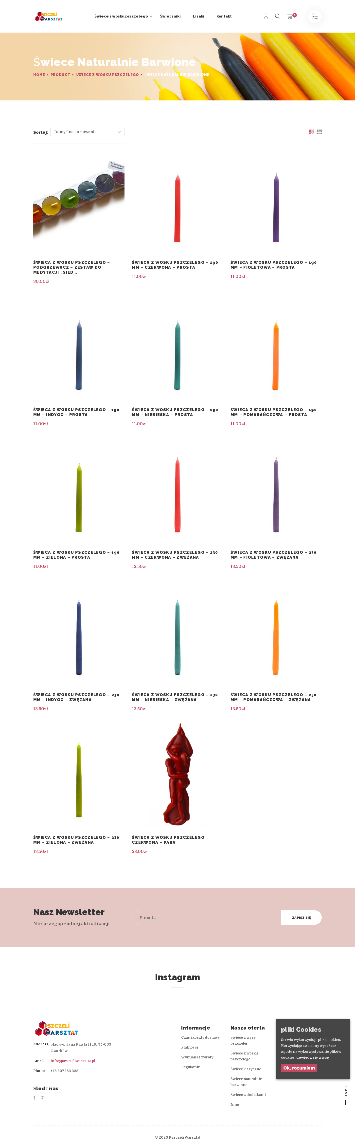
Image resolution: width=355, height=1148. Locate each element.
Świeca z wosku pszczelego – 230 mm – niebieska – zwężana (175, 697)
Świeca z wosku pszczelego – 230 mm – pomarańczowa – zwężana (274, 697)
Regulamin (190, 1067)
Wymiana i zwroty (197, 1057)
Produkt (60, 75)
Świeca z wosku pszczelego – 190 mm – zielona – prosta (76, 555)
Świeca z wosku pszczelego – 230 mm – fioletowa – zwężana (274, 555)
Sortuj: (40, 132)
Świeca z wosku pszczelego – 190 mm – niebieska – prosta (175, 412)
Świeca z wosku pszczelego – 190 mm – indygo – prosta (76, 412)
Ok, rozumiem (299, 1068)
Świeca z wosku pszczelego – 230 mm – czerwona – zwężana (175, 555)
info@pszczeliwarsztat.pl (73, 1061)
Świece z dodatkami (248, 1095)
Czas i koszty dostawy (200, 1037)
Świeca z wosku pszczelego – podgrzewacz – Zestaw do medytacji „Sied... (71, 267)
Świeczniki (170, 16)
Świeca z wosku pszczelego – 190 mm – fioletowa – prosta (274, 265)
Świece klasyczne (246, 1069)
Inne (235, 1105)
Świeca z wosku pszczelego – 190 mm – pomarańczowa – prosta (274, 412)
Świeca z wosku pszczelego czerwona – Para (168, 840)
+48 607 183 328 (64, 1071)
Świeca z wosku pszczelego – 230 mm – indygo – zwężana (76, 697)
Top (345, 1092)
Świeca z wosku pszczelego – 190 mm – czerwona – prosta (175, 265)
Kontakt (224, 16)
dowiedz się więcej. (313, 1057)
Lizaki (198, 16)
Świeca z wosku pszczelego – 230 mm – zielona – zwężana (76, 840)
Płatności (189, 1047)
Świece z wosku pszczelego (123, 16)
